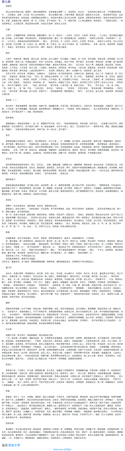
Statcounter (58, 449)
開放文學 (14, 445)
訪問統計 (68, 449)
